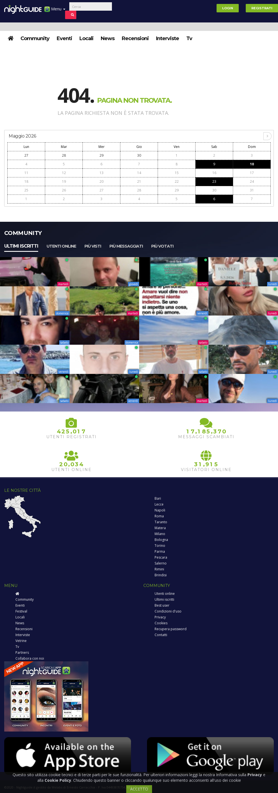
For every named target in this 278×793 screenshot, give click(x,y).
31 (252, 190)
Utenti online (61, 246)
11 (26, 172)
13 (102, 172)
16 (214, 172)
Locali (86, 38)
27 (26, 155)
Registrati (261, 8)
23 (214, 181)
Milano (160, 533)
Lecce (159, 504)
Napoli (160, 510)
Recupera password (171, 629)
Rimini (159, 569)
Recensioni (135, 38)
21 (139, 181)
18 (26, 181)
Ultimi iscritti (21, 246)
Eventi (64, 38)
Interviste (167, 38)
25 (26, 190)
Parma (160, 551)
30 (139, 155)
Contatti (161, 634)
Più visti (92, 246)
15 (177, 172)
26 (64, 190)
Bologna (161, 539)
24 (252, 181)
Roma (159, 516)
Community (34, 38)
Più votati (162, 246)
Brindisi (161, 575)
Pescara (161, 557)
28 (64, 155)
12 (64, 172)
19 (64, 181)
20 (102, 181)
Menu (54, 11)
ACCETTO (139, 789)
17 (252, 172)
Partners (22, 652)
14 (139, 172)
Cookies (161, 623)
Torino (160, 545)
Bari (158, 498)
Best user (162, 605)
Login (227, 8)
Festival (21, 611)
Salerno (161, 563)
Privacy (160, 617)
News (107, 38)
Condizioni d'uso (168, 611)
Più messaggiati (126, 246)
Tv (189, 38)
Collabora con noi (29, 658)
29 (102, 155)
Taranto (161, 522)
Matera (160, 527)
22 (177, 181)
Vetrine (21, 640)
